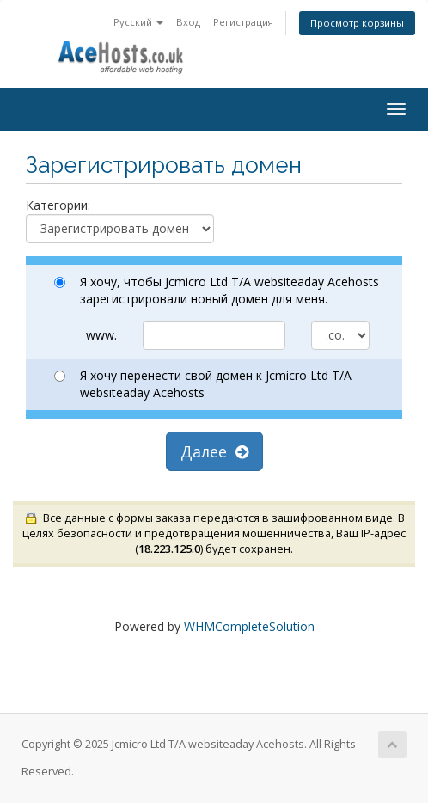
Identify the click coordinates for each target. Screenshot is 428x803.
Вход (188, 21)
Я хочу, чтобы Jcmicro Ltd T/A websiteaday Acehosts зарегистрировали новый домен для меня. (216, 290)
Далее (214, 451)
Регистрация (243, 21)
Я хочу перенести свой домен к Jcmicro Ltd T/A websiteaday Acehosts (203, 384)
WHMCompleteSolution (249, 626)
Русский (138, 21)
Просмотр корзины (357, 22)
